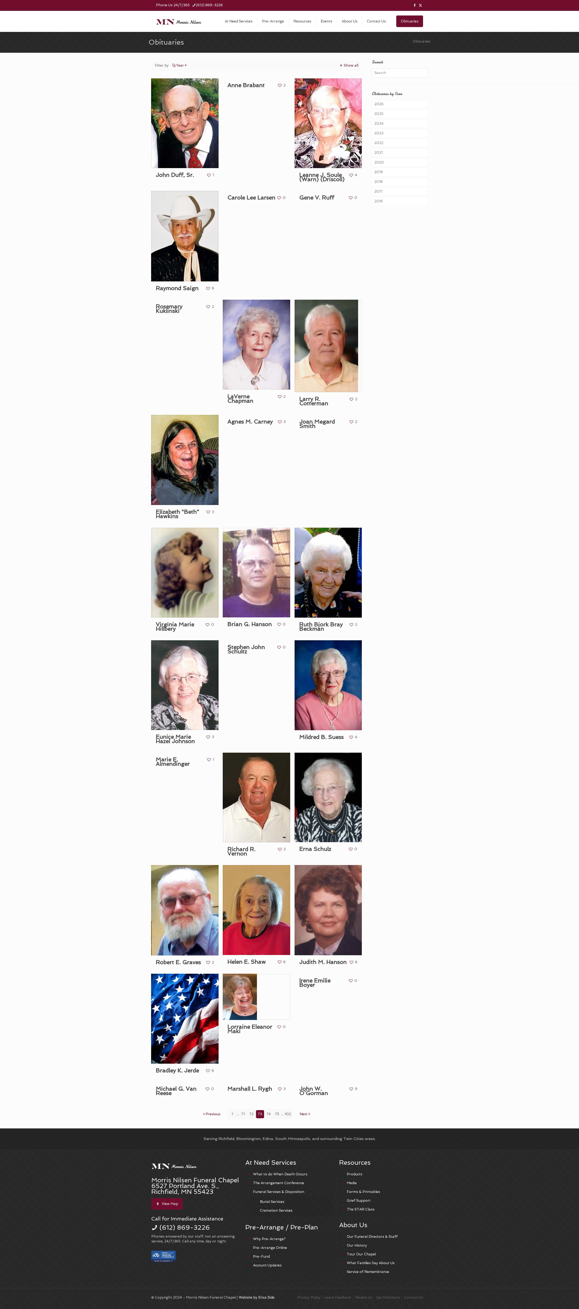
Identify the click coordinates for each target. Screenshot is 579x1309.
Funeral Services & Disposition (278, 1192)
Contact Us (413, 1297)
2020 (379, 162)
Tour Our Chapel (361, 1254)
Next (305, 1114)
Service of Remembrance (368, 1272)
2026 (379, 104)
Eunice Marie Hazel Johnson (175, 739)
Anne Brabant (246, 85)
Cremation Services (276, 1210)
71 (243, 1114)
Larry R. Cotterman (313, 401)
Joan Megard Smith (317, 423)
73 (260, 1114)
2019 (378, 172)
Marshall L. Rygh (249, 1088)
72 (251, 1114)
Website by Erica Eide (256, 1297)
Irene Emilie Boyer (314, 982)
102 (288, 1114)
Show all (348, 65)
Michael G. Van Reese (176, 1090)
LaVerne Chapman (240, 398)
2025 (378, 114)
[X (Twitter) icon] (420, 5)
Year (179, 65)
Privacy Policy (308, 1297)
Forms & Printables (363, 1192)
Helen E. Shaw (246, 961)
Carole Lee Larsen (251, 197)
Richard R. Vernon (241, 851)
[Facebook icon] (414, 5)
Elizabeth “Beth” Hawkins (177, 514)
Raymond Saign (177, 288)
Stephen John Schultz (246, 649)
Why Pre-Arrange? (269, 1239)
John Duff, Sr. (175, 175)
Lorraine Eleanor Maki (249, 1029)
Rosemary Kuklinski (169, 308)
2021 (378, 153)
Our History (357, 1245)
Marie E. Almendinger (173, 761)
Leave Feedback (337, 1297)
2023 (378, 133)
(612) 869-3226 (184, 1227)
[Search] (400, 72)
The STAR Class (361, 1209)
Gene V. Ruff (316, 197)
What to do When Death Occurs (280, 1174)
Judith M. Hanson (323, 962)
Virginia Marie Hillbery (175, 626)
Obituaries (409, 21)
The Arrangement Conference (278, 1183)
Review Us (363, 1297)
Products (354, 1174)
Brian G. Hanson (249, 624)
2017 (378, 191)
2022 (378, 143)
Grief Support (359, 1200)
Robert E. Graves (178, 962)
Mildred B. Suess (321, 737)
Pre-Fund (261, 1256)
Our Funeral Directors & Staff (372, 1237)
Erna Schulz (315, 849)
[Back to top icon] (560, 1289)
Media (352, 1183)
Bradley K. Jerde (177, 1070)
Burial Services (272, 1202)
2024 (379, 123)
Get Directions (388, 1297)
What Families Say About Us (371, 1263)
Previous (211, 1114)
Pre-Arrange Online (270, 1248)
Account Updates (267, 1265)
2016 (378, 201)
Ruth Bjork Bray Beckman (321, 626)
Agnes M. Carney (250, 421)
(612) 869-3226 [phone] (209, 5)
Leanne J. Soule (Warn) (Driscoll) (321, 177)
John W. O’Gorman (313, 1090)
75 (277, 1114)
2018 (378, 182)
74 (268, 1114)
